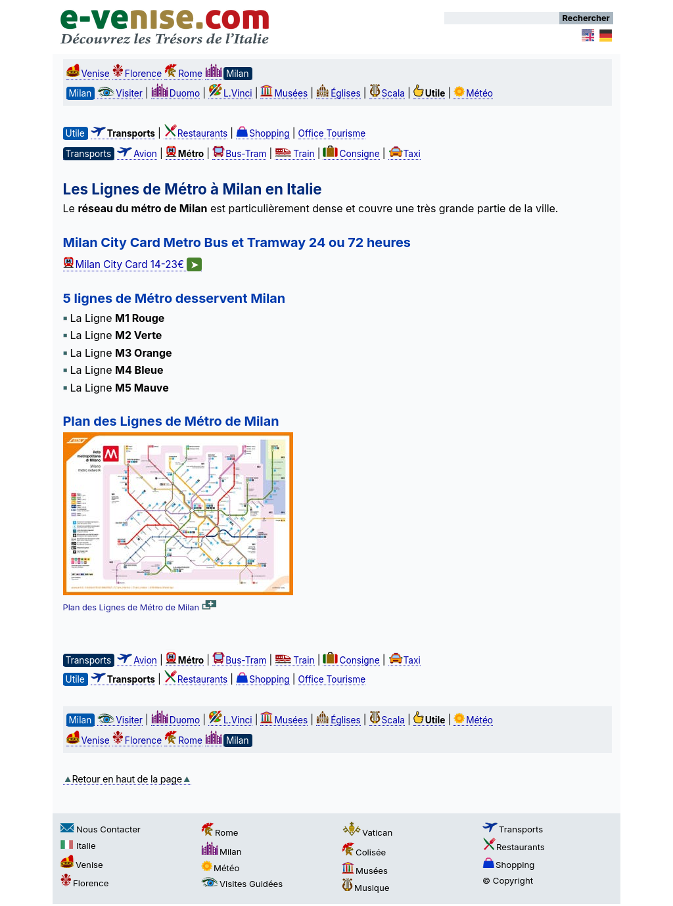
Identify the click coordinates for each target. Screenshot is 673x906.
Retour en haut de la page (127, 778)
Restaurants (195, 133)
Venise (88, 73)
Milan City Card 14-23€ (132, 264)
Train (294, 153)
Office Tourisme (332, 133)
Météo (473, 93)
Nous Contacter (100, 829)
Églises (338, 93)
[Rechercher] (501, 18)
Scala (387, 93)
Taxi (404, 153)
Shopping (263, 133)
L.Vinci (230, 93)
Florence (137, 73)
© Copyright (507, 880)
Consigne (351, 153)
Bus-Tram (239, 153)
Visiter (120, 93)
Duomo (175, 93)
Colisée (364, 852)
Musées (284, 93)
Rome (183, 73)
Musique (365, 887)
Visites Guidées (242, 883)
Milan (221, 851)
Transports (512, 829)
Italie (78, 845)
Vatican (367, 832)
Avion (137, 153)
